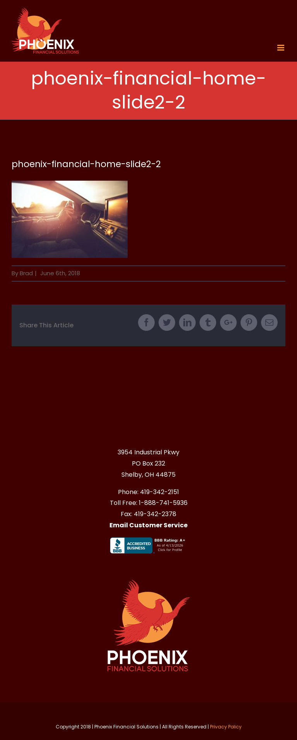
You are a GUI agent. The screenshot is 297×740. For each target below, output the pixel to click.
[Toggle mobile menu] (281, 48)
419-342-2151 (159, 492)
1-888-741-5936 (163, 502)
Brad (26, 273)
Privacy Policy (226, 726)
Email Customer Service (148, 525)
